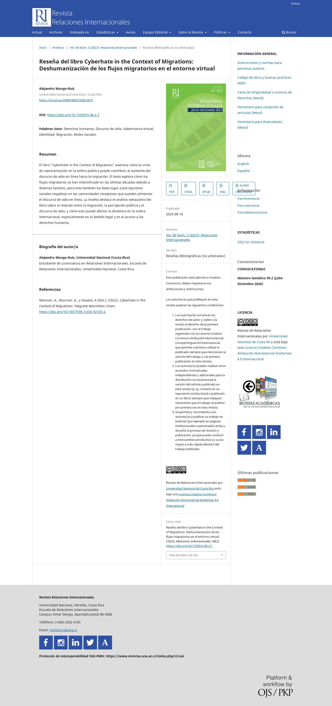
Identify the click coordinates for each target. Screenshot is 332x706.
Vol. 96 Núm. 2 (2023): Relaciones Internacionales (103, 47)
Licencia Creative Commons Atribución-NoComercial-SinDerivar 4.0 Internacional (192, 500)
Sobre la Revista (191, 32)
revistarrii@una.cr (63, 630)
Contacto (244, 32)
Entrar (295, 3)
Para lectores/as (248, 198)
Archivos (55, 32)
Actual (37, 32)
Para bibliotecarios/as (252, 212)
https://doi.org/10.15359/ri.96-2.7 (73, 115)
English (243, 164)
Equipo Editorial (156, 32)
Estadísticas (106, 32)
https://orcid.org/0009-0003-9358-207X (66, 100)
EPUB (206, 192)
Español (243, 170)
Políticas (221, 32)
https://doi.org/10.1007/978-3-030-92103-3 (72, 311)
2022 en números (250, 242)
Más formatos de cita (183, 555)
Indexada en (79, 32)
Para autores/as (248, 205)
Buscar (289, 32)
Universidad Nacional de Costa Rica (190, 488)
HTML (188, 192)
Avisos (131, 32)
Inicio (43, 47)
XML (223, 192)
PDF (172, 192)
